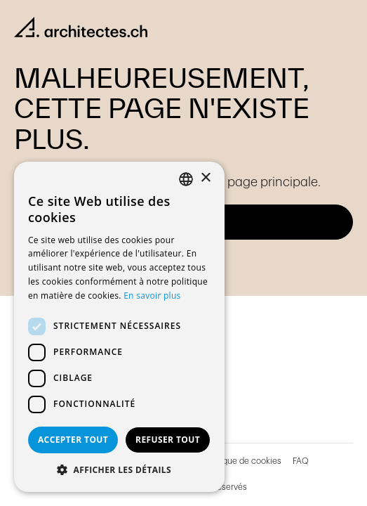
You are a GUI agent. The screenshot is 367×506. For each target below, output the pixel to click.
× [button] (205, 178)
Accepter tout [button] (73, 440)
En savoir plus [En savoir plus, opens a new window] (152, 295)
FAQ (301, 461)
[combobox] (186, 179)
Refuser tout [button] (167, 440)
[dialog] (119, 327)
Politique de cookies (242, 461)
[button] (119, 470)
